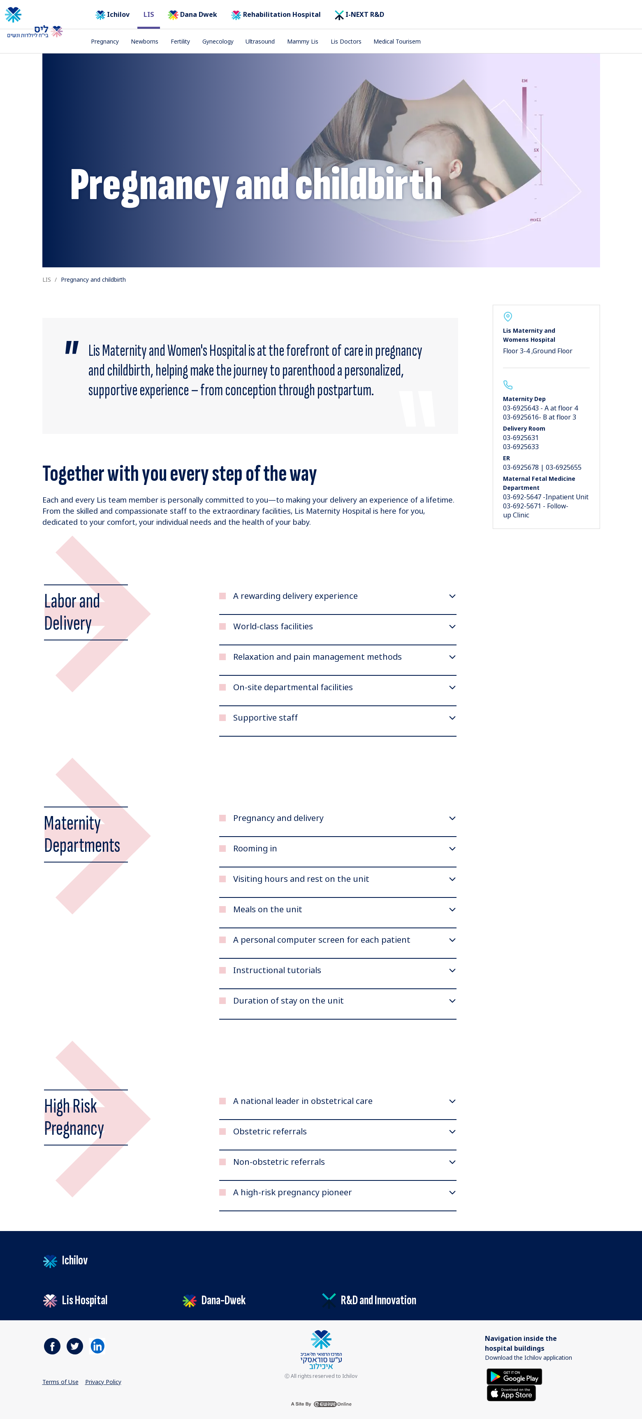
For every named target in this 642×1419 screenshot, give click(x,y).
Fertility (180, 41)
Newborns (144, 41)
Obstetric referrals (270, 1131)
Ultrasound (260, 41)
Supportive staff (265, 718)
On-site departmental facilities (293, 687)
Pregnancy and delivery (278, 818)
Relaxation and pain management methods (317, 657)
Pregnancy (105, 41)
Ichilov (112, 15)
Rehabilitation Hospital (276, 15)
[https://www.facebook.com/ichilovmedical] (52, 1346)
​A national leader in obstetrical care (303, 1101)
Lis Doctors (346, 41)
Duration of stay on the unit (288, 1001)
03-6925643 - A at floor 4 (540, 408)
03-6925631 (521, 437)
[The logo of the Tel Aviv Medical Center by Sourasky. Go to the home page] (41, 15)
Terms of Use (60, 1382)
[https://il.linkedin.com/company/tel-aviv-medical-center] (97, 1346)
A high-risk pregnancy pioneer (292, 1192)
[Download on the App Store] (511, 1392)
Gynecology (218, 41)
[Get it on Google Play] (514, 1376)
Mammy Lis (302, 41)
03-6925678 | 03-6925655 (542, 467)
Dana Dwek (192, 15)
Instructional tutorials (277, 970)
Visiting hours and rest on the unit (301, 879)
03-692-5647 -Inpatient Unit (546, 496)
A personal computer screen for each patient (321, 940)
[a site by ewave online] (321, 1404)
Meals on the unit (267, 909)
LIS (149, 14)
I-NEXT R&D (359, 15)
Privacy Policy (103, 1382)
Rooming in (255, 848)
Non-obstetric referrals (279, 1162)
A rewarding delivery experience (295, 596)
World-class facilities (273, 626)
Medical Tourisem (397, 41)
